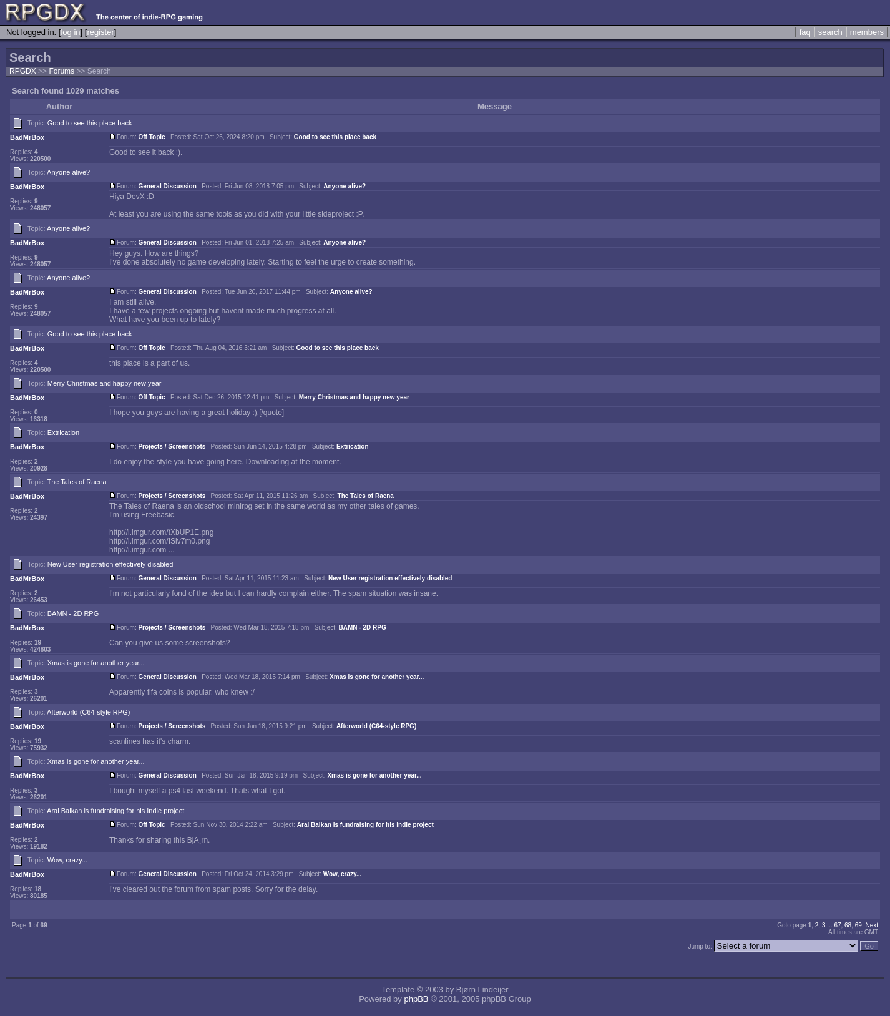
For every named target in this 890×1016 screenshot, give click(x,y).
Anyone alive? (68, 172)
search (830, 32)
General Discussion (167, 186)
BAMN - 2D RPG (73, 613)
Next (871, 925)
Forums (61, 71)
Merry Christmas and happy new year (104, 383)
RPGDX (22, 71)
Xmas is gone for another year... (96, 663)
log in (70, 32)
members (867, 32)
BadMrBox (27, 137)
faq (805, 32)
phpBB (416, 999)
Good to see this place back (89, 123)
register (100, 32)
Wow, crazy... (67, 860)
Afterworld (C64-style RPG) (88, 712)
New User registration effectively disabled (110, 564)
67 (837, 925)
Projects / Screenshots (171, 446)
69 (858, 925)
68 (847, 925)
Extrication (63, 432)
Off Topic (151, 137)
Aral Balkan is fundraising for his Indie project (115, 810)
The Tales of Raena (77, 482)
